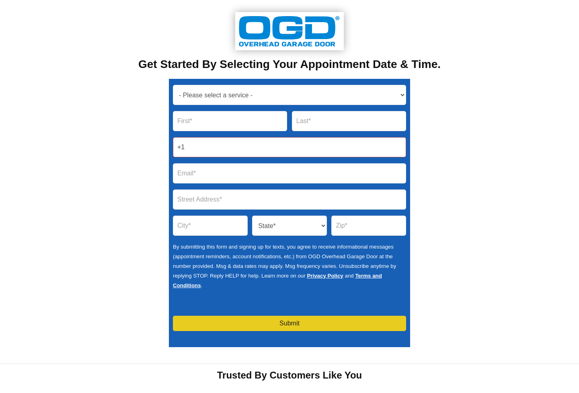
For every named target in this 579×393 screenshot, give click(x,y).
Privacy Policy (325, 276)
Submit (289, 323)
